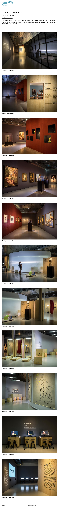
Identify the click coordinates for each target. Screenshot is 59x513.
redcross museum (32, 505)
